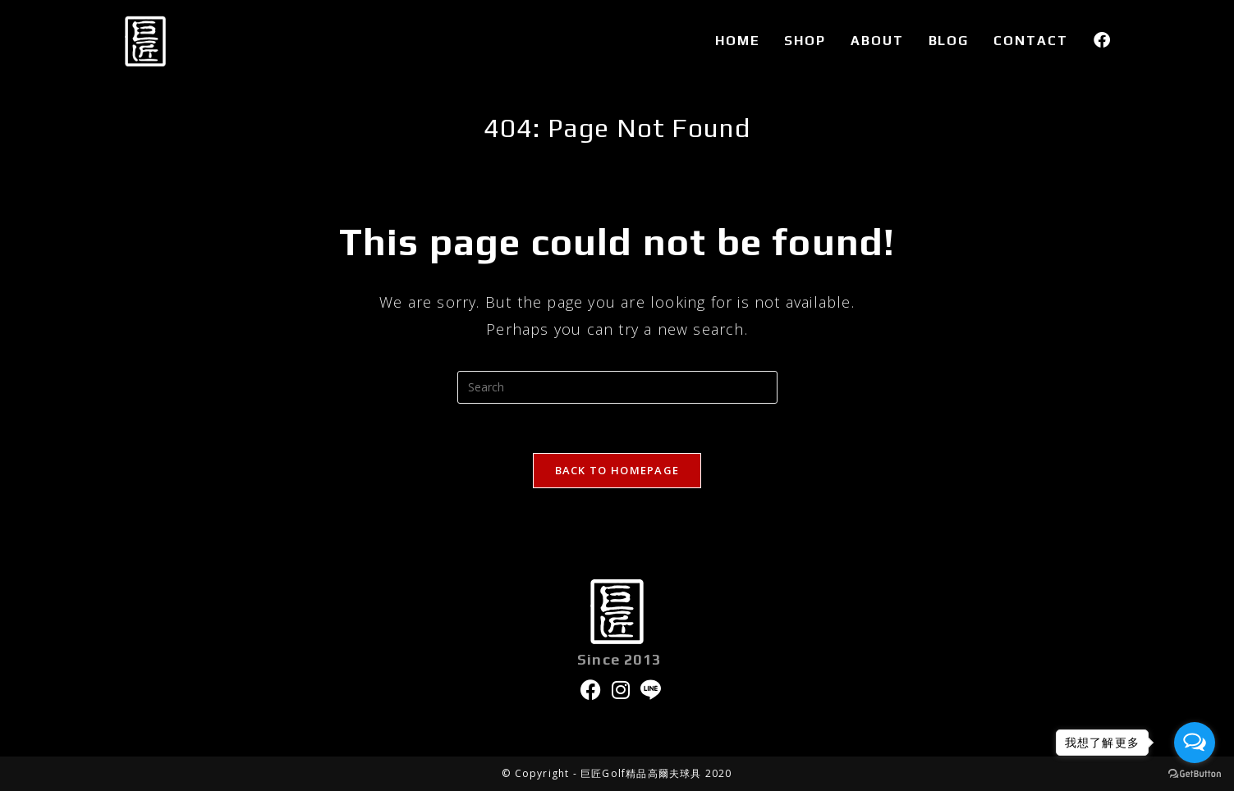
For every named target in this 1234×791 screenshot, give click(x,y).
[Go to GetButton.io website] (1194, 774)
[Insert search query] (617, 387)
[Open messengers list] (1194, 742)
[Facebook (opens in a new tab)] (1102, 40)
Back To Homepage (617, 470)
